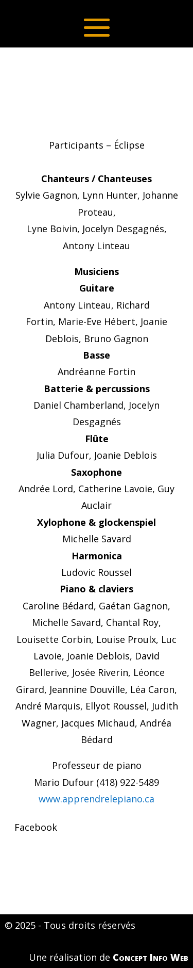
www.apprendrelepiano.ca (96, 799)
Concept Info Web (150, 957)
